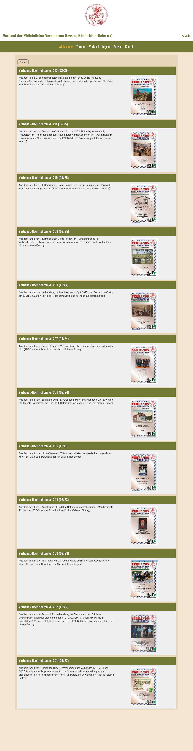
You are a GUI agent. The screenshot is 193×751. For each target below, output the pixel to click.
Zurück (23, 62)
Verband (94, 46)
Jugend (106, 46)
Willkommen (66, 46)
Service (118, 46)
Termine (81, 46)
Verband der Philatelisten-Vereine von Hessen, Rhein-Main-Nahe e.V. (58, 35)
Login (185, 35)
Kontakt (129, 46)
